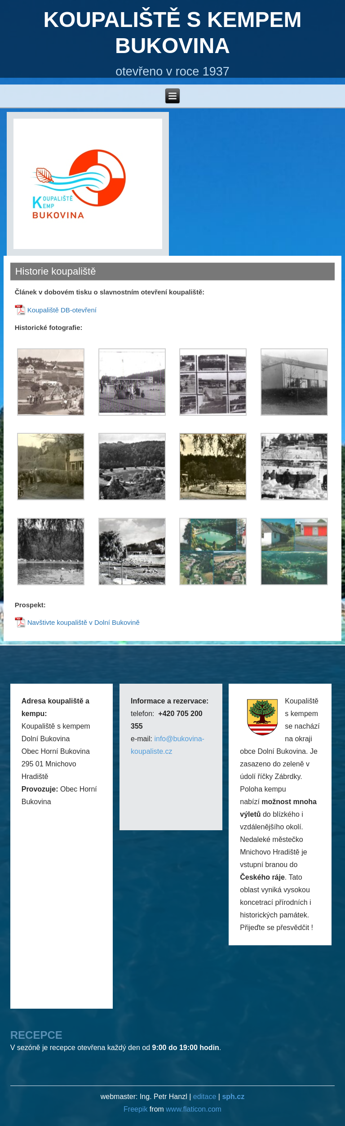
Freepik (137, 1109)
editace (205, 1096)
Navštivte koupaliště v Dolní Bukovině (83, 622)
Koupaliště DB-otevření (62, 310)
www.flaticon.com (193, 1109)
